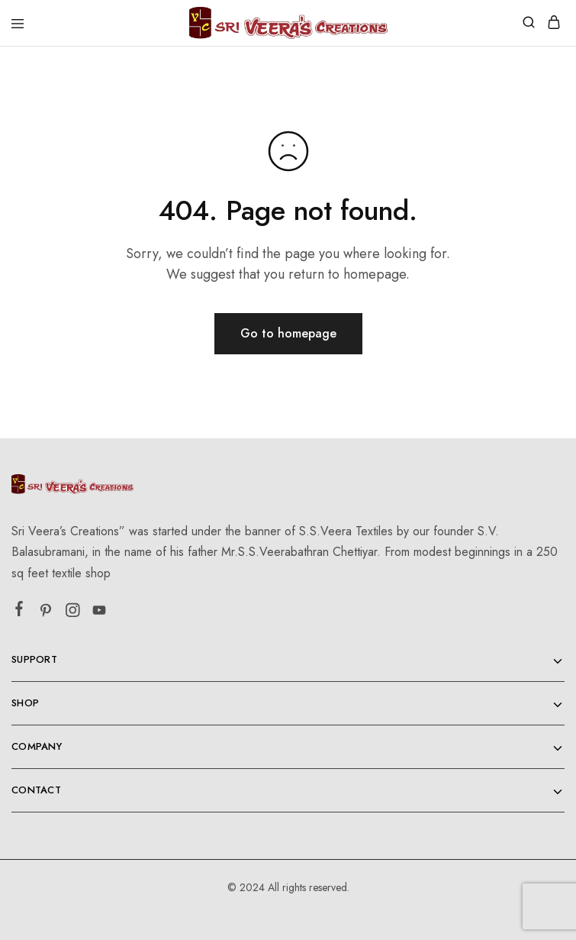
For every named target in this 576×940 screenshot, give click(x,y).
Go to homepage (288, 333)
